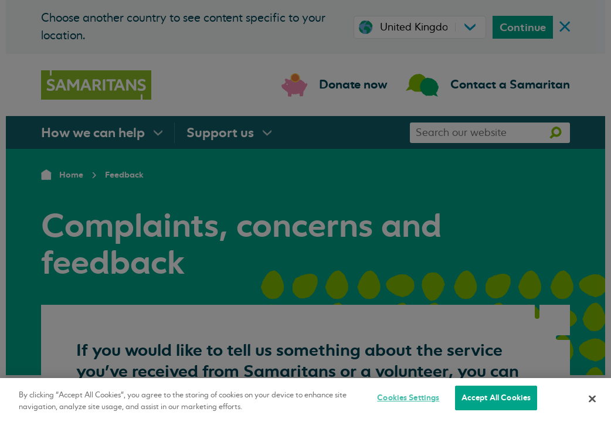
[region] (305, 400)
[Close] (592, 398)
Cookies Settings (408, 398)
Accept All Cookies (496, 398)
